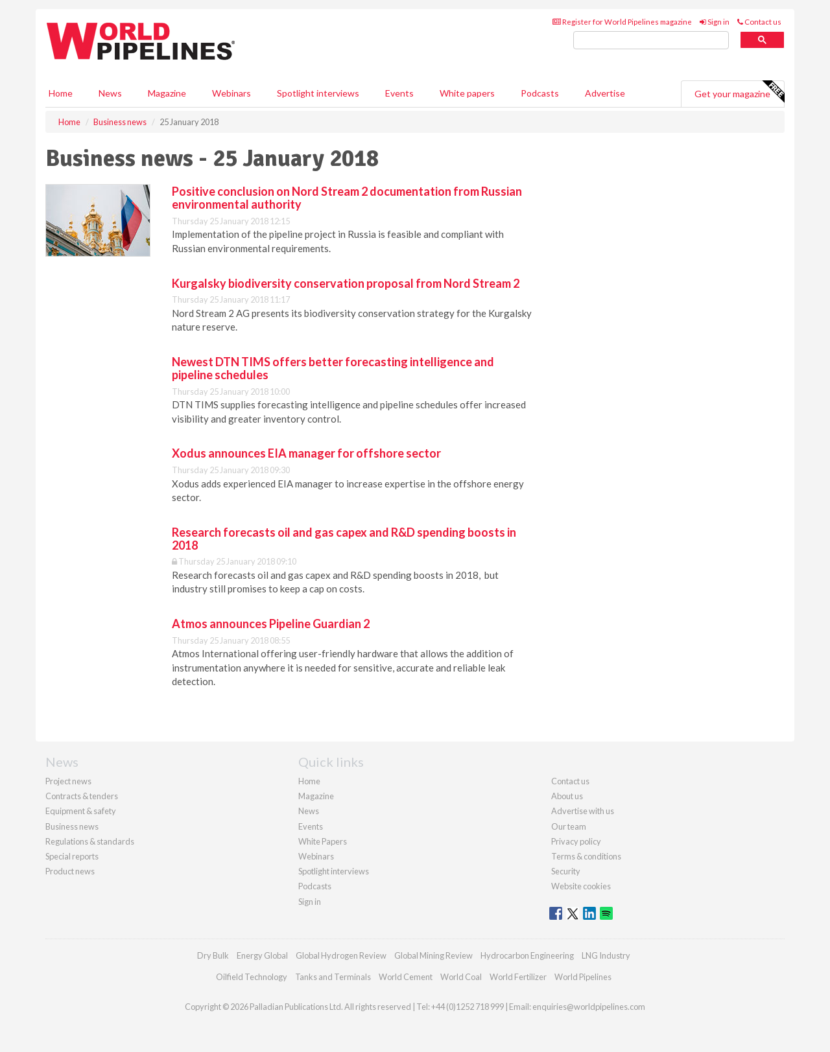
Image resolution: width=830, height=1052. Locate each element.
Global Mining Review (433, 955)
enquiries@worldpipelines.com (588, 1006)
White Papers (322, 841)
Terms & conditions (586, 856)
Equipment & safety (80, 811)
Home (61, 93)
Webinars (231, 93)
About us (567, 796)
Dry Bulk (213, 955)
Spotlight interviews (318, 93)
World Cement (406, 977)
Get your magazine (739, 92)
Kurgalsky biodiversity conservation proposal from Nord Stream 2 (345, 283)
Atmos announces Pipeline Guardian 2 (271, 623)
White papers (467, 93)
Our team (568, 826)
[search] (651, 40)
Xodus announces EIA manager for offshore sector (306, 453)
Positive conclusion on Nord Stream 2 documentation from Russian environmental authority (347, 197)
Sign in (714, 22)
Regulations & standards (89, 841)
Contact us (759, 22)
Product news (70, 871)
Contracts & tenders (81, 796)
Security (565, 871)
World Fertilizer (518, 977)
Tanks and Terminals (333, 977)
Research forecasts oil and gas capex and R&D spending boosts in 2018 (344, 538)
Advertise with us (582, 811)
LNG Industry (606, 955)
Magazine (167, 93)
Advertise (605, 93)
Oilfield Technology (251, 977)
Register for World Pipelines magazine (622, 22)
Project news (68, 781)
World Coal (461, 977)
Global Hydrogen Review (341, 955)
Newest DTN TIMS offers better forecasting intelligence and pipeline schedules (333, 368)
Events (399, 93)
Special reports (72, 856)
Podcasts (540, 93)
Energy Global (262, 955)
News (308, 811)
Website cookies (581, 886)
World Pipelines (582, 977)
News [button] (110, 93)
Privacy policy (576, 841)
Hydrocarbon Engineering (527, 955)
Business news (72, 826)
